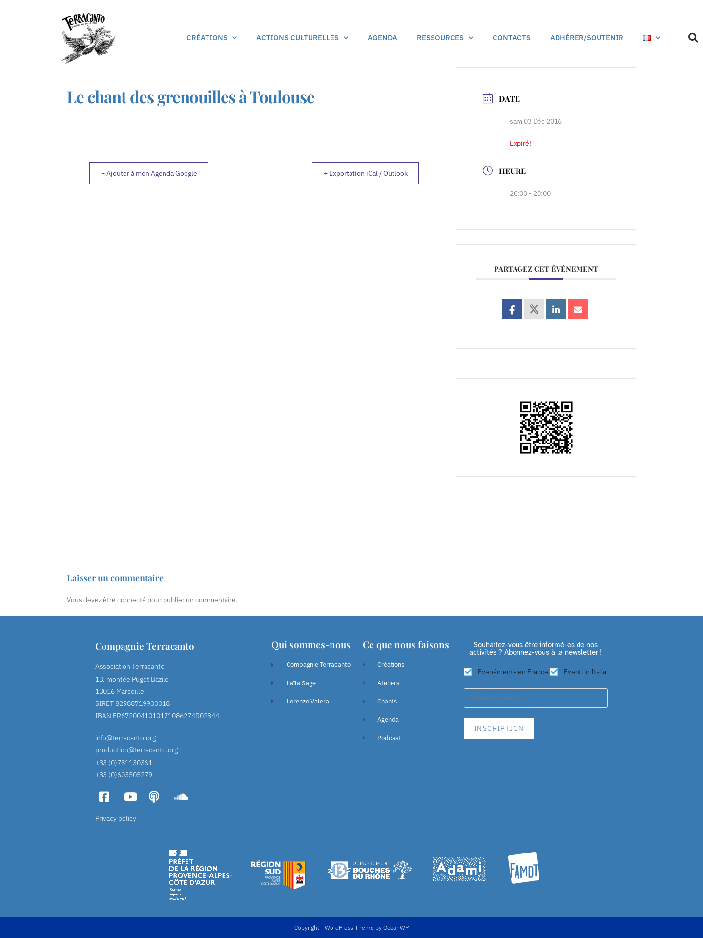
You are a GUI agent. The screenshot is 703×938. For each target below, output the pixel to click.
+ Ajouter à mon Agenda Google (155, 173)
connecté (131, 600)
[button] (693, 37)
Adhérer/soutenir (586, 37)
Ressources (445, 37)
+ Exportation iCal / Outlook (359, 173)
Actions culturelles (302, 37)
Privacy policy (115, 818)
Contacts (512, 37)
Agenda (382, 37)
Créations (211, 37)
